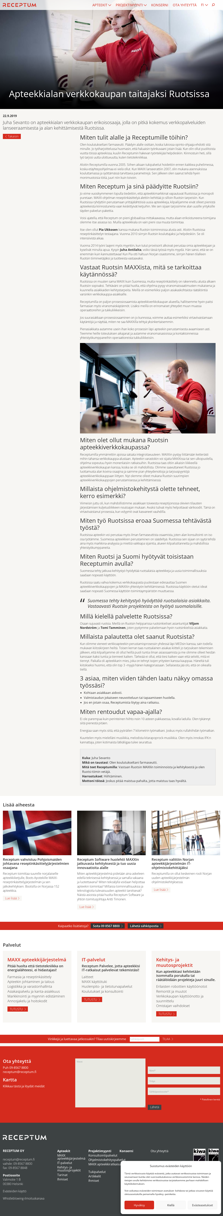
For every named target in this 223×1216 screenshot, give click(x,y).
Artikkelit (94, 1176)
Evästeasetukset (202, 1205)
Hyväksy (139, 1205)
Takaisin (13, 136)
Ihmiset (62, 1179)
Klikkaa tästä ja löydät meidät (24, 1086)
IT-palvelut (64, 1162)
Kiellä (170, 1205)
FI (202, 4)
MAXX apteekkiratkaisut (105, 1164)
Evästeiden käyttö (14, 1191)
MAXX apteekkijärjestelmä (71, 1157)
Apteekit (99, 5)
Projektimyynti (129, 5)
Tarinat (62, 1174)
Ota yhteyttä (184, 5)
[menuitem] (101, 5)
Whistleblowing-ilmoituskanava (23, 1198)
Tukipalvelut (97, 1171)
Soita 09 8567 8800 (106, 926)
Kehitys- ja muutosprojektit (69, 1169)
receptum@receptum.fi (19, 1072)
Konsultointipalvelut (102, 1155)
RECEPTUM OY (13, 1151)
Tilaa (166, 1039)
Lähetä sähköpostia (144, 926)
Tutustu (16, 1009)
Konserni (159, 5)
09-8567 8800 (18, 1068)
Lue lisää (11, 898)
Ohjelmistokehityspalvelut (107, 1159)
